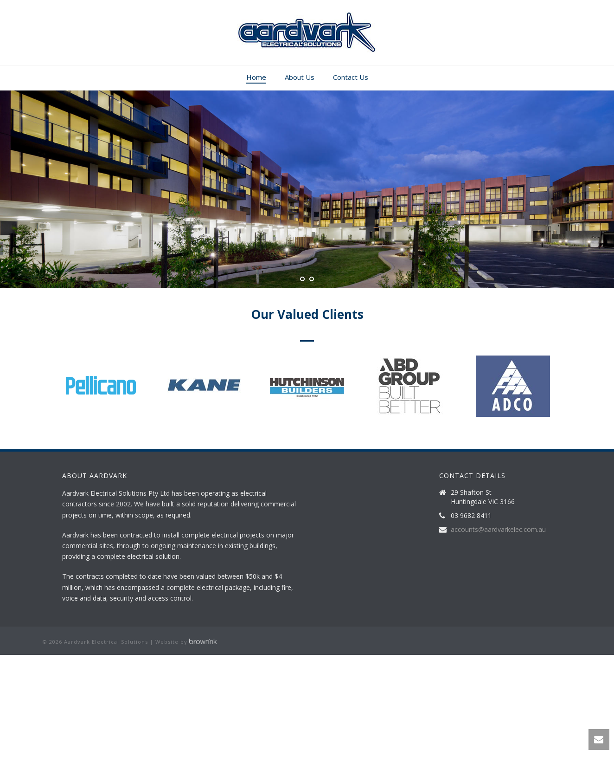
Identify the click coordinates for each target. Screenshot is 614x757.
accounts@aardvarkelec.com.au (498, 529)
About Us (299, 77)
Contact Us (350, 77)
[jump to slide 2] (311, 279)
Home (256, 77)
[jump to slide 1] (302, 279)
